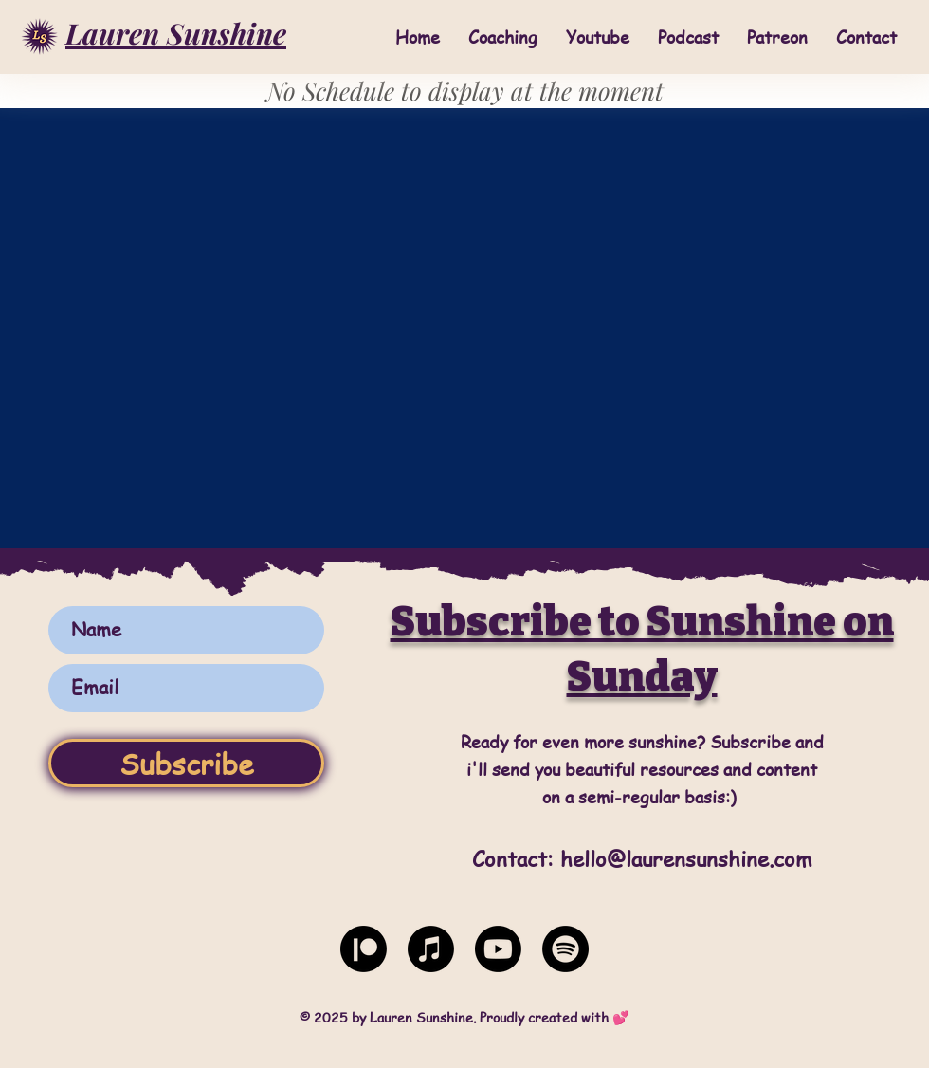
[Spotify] (565, 949)
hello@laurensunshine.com (686, 858)
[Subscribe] (186, 763)
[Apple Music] (431, 949)
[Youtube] (498, 949)
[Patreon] (363, 949)
